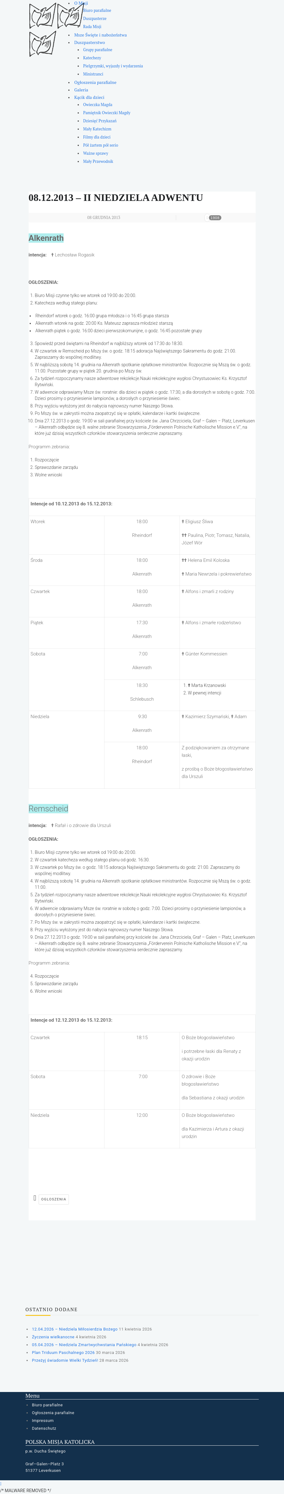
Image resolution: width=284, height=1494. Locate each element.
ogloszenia (53, 1199)
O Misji (81, 3)
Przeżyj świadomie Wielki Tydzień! (65, 1360)
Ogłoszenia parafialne (95, 82)
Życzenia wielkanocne (53, 1337)
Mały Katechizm (97, 129)
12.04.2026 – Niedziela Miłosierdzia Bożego (75, 1329)
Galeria (81, 90)
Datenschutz (44, 1428)
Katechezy (92, 58)
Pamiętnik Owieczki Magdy (106, 112)
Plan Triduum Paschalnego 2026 (63, 1352)
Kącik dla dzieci (89, 97)
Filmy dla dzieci (97, 137)
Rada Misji (92, 26)
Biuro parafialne (97, 10)
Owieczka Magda (98, 104)
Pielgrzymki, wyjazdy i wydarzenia (113, 66)
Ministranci (93, 74)
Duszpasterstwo (89, 42)
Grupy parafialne (97, 49)
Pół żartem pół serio (100, 145)
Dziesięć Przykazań (100, 121)
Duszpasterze (95, 18)
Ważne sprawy (95, 153)
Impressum (43, 1420)
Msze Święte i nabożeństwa (100, 35)
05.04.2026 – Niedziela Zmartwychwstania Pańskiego (84, 1344)
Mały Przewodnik (98, 161)
